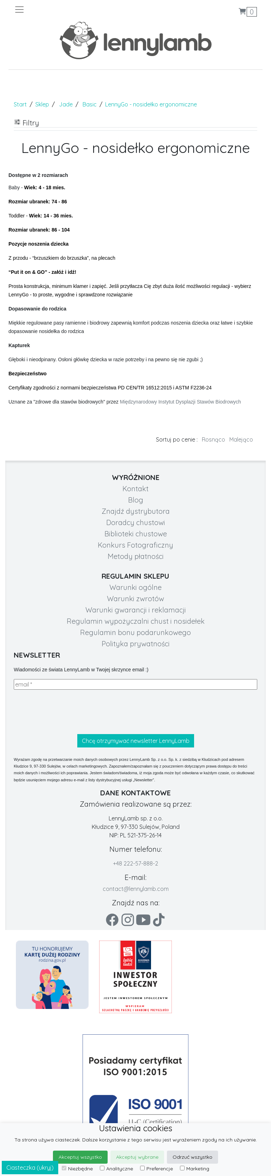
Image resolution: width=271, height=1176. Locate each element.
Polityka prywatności (136, 643)
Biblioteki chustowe (135, 533)
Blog (135, 499)
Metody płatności (136, 556)
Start (20, 104)
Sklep (42, 104)
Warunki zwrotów (135, 598)
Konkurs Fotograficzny (135, 545)
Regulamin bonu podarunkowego (135, 632)
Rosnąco (213, 439)
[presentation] (67, 712)
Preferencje (156, 1168)
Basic (90, 104)
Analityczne (116, 1168)
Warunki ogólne (135, 587)
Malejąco (241, 439)
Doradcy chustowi (135, 522)
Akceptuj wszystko (80, 1157)
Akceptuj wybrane (137, 1157)
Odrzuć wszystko (192, 1157)
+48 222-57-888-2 (135, 863)
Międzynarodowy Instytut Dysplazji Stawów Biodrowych (180, 402)
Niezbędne (77, 1168)
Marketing (194, 1168)
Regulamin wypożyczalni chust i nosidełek (136, 621)
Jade (66, 104)
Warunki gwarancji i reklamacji (135, 609)
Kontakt (135, 488)
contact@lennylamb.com (136, 888)
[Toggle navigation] (75, 9)
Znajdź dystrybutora (136, 511)
